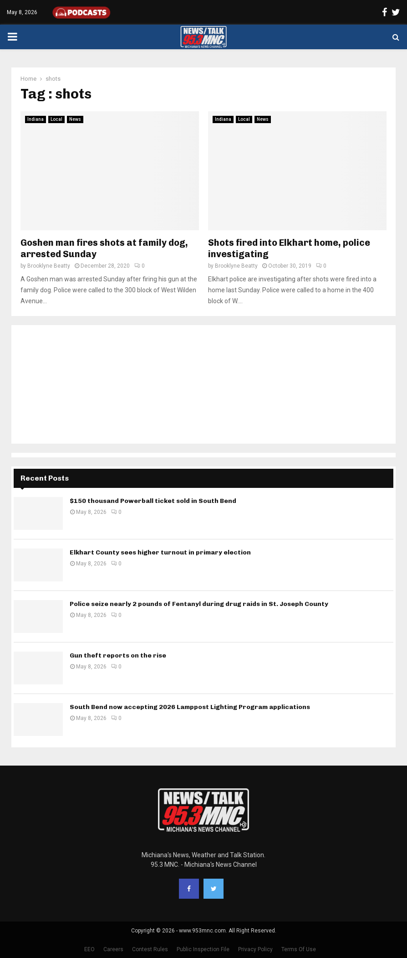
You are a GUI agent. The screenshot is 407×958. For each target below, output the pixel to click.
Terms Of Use (298, 949)
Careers (113, 949)
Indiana (35, 119)
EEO (89, 949)
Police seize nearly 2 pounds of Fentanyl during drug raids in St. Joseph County (199, 604)
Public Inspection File (203, 949)
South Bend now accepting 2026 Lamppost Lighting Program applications (190, 707)
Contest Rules (150, 949)
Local (56, 119)
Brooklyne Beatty (48, 266)
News (75, 119)
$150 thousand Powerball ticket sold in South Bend (153, 501)
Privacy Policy (255, 949)
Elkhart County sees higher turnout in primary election (160, 552)
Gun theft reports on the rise (118, 655)
